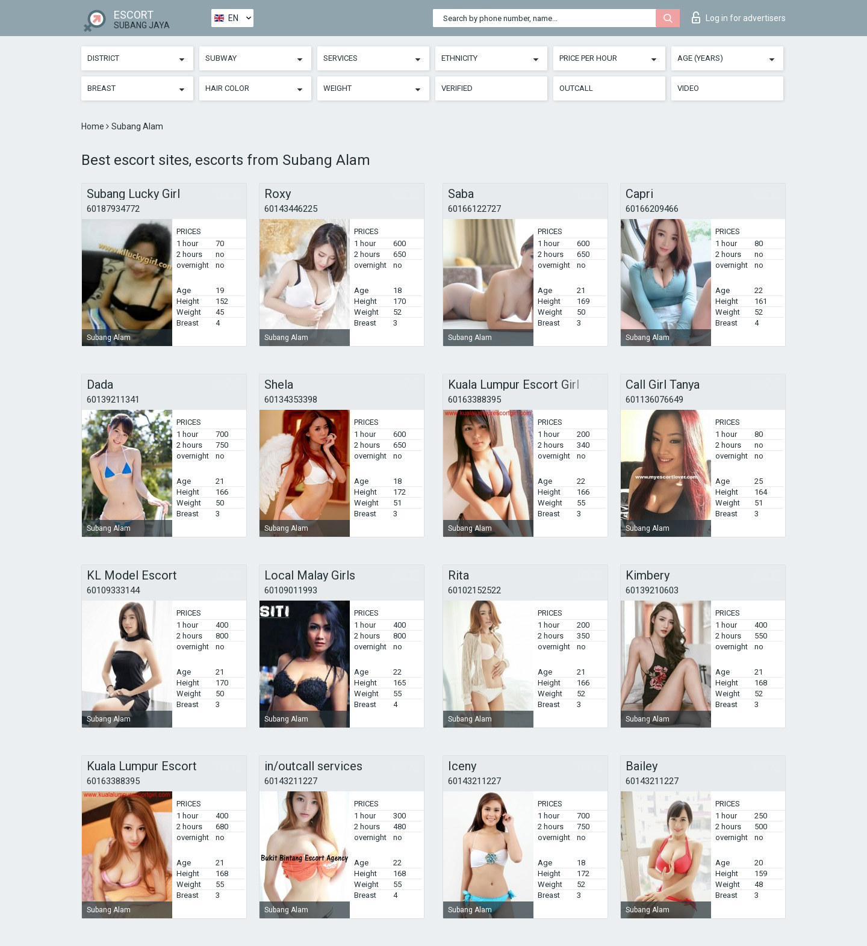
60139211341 (113, 399)
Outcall (576, 88)
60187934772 (113, 208)
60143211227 (290, 781)
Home (93, 126)
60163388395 (474, 399)
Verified (457, 88)
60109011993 (290, 590)
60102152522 (474, 590)
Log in (739, 17)
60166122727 (474, 208)
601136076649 (654, 399)
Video (688, 88)
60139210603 (652, 590)
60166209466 (652, 208)
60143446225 (290, 208)
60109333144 (113, 590)
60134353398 (290, 399)
